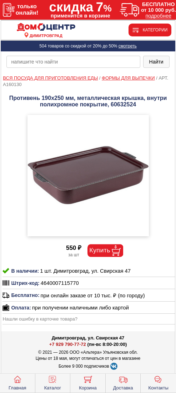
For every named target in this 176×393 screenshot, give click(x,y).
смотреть (128, 46)
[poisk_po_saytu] (73, 62)
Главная (17, 382)
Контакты (159, 382)
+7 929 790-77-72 (67, 344)
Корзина (88, 382)
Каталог (52, 382)
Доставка (123, 382)
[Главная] (46, 27)
